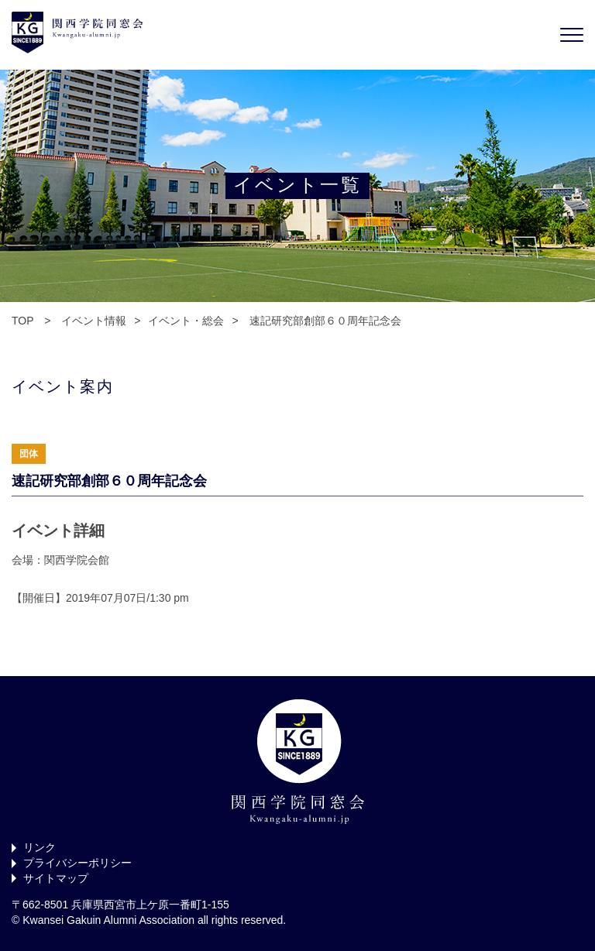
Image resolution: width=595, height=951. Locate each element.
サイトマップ (55, 878)
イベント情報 (93, 320)
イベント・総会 (186, 320)
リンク (39, 847)
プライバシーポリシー (77, 863)
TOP (22, 320)
